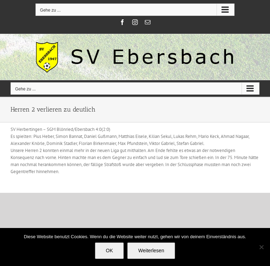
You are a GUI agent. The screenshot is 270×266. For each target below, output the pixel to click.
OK (109, 250)
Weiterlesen (151, 250)
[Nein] (261, 247)
